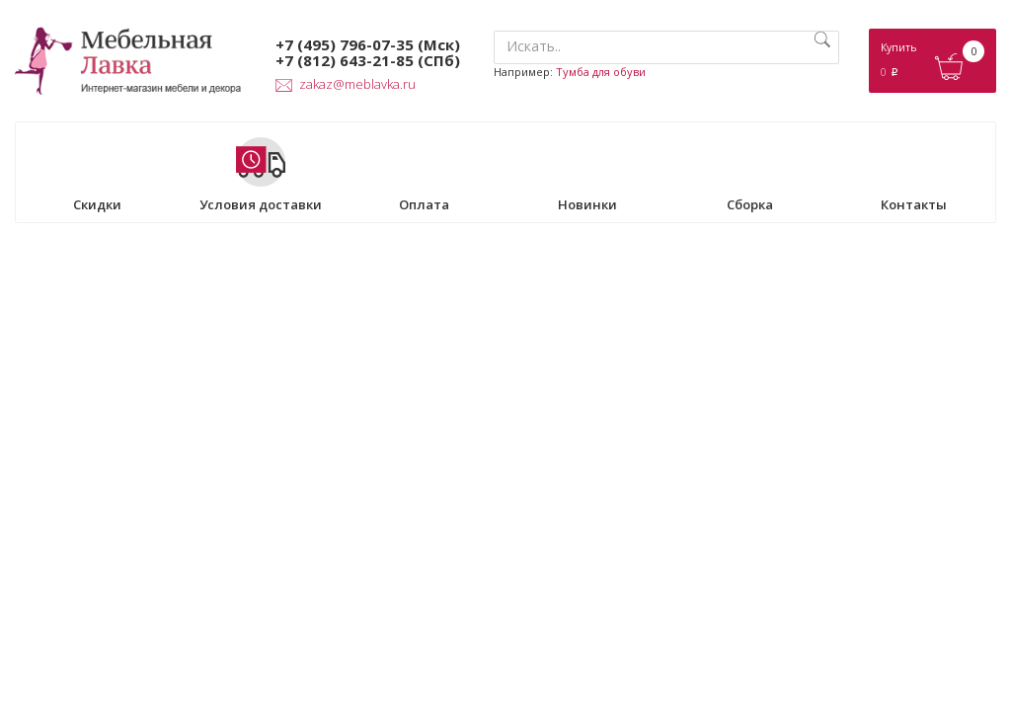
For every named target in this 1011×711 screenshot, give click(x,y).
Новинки (587, 174)
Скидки (97, 174)
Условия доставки (260, 174)
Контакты (914, 174)
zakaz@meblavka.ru (345, 84)
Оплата (424, 174)
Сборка (750, 174)
